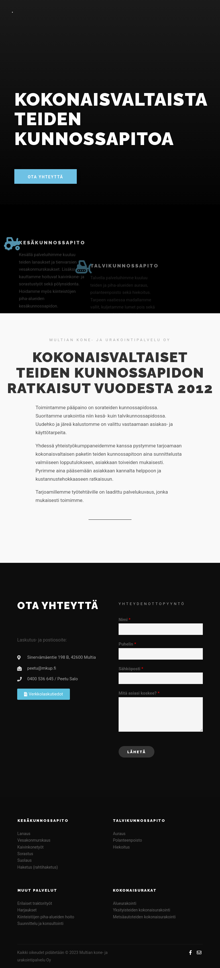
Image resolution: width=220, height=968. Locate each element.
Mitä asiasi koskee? (139, 693)
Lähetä (136, 752)
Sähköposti (131, 668)
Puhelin (127, 644)
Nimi (125, 619)
